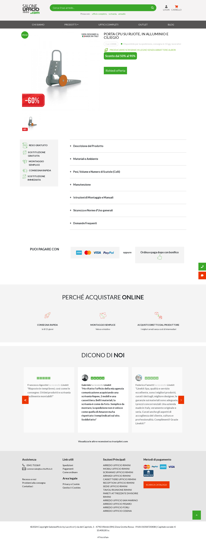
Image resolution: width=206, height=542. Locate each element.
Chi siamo (38, 24)
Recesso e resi (29, 479)
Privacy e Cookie (71, 484)
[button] (25, 400)
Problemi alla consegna (33, 482)
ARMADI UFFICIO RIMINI (117, 475)
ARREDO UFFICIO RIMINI (117, 465)
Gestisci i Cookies (72, 487)
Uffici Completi (108, 24)
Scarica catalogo (156, 485)
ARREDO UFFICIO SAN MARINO (120, 500)
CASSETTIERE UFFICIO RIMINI (119, 479)
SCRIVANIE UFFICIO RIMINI (118, 472)
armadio (122, 14)
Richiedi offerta (115, 70)
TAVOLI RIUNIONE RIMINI (117, 489)
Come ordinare (70, 472)
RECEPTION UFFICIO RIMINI (118, 482)
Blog (171, 24)
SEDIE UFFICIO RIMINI (115, 486)
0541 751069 (33, 465)
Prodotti (70, 24)
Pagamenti (68, 468)
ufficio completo (99, 14)
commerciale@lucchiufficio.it (39, 469)
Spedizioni (68, 465)
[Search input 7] (101, 7)
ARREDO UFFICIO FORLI (116, 507)
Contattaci (27, 486)
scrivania (113, 14)
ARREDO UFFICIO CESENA (117, 510)
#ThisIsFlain (103, 537)
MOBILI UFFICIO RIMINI (116, 468)
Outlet (143, 24)
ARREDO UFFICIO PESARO (117, 503)
